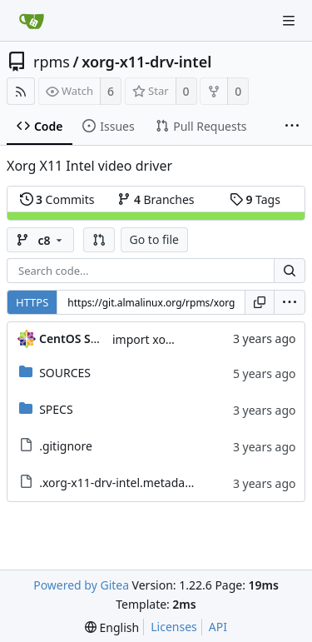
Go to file (154, 239)
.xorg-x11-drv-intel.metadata (117, 482)
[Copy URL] (260, 302)
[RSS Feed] (21, 91)
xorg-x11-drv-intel (146, 61)
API (218, 627)
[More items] (292, 126)
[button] (99, 239)
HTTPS (32, 302)
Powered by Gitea (81, 585)
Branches (155, 199)
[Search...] (289, 270)
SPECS (55, 409)
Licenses (174, 627)
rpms (51, 61)
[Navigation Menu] (289, 21)
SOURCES (65, 373)
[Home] (31, 21)
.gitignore (65, 446)
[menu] (289, 302)
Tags (255, 199)
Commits (57, 199)
